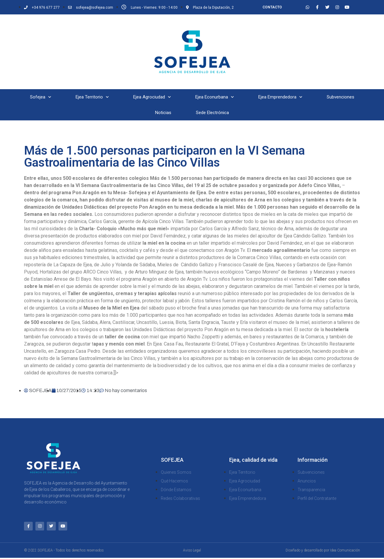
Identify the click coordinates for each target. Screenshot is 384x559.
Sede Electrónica (212, 112)
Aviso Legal (192, 551)
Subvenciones (340, 97)
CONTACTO (272, 7)
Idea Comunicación (345, 551)
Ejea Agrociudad (152, 97)
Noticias (163, 112)
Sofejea (40, 97)
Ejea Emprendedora (280, 97)
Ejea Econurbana (214, 97)
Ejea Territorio (92, 97)
